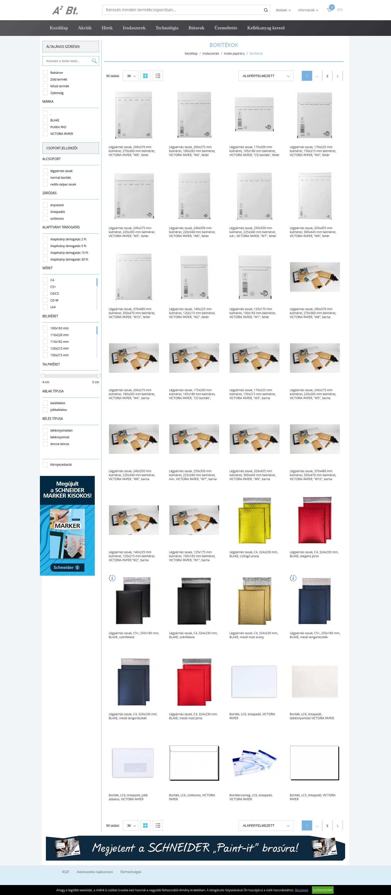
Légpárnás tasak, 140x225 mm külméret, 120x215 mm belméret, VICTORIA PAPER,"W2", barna (133, 556)
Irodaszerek (134, 27)
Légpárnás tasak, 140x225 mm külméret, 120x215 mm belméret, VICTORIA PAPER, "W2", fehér (193, 313)
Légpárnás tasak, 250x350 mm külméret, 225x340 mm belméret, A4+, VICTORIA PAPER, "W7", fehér (254, 232)
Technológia (167, 27)
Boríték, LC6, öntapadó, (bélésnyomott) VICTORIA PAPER (313, 716)
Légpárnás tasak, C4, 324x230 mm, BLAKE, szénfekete (194, 635)
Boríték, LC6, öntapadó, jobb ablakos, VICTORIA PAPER (129, 797)
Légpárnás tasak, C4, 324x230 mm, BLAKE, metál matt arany (255, 635)
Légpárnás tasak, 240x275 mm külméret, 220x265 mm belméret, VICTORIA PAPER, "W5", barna (314, 394)
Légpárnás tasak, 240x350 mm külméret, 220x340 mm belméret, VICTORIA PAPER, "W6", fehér (193, 232)
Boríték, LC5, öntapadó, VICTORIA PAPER (314, 797)
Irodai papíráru (235, 53)
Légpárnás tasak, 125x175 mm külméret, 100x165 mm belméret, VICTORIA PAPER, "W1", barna (193, 556)
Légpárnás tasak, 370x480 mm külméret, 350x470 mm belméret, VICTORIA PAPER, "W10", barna (314, 475)
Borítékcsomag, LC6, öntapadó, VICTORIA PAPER (252, 797)
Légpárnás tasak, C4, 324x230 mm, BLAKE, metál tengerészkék (134, 716)
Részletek (301, 890)
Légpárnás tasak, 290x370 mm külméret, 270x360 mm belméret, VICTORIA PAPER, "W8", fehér (133, 151)
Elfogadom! (322, 890)
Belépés (281, 10)
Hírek (107, 27)
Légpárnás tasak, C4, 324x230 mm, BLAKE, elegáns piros (315, 554)
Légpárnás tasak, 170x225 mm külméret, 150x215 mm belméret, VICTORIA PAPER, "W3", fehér (314, 151)
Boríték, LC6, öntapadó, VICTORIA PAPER (254, 716)
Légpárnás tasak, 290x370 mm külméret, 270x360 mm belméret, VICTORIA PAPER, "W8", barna (314, 313)
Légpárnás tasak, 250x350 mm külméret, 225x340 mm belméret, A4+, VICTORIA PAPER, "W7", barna (194, 475)
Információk (306, 10)
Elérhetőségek (130, 872)
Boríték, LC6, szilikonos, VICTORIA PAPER (193, 797)
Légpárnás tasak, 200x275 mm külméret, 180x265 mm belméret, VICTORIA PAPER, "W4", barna (133, 394)
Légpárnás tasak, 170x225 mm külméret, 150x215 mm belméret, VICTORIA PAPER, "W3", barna (254, 394)
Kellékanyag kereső (266, 27)
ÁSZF (65, 872)
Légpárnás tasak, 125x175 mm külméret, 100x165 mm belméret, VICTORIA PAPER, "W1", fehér (254, 313)
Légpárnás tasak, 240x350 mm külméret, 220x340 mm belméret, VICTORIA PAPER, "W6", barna (133, 475)
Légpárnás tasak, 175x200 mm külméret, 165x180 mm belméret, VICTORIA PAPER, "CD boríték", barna (193, 394)
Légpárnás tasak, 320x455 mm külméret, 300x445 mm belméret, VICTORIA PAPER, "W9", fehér (314, 232)
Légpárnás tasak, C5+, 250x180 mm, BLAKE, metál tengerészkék (316, 635)
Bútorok (196, 27)
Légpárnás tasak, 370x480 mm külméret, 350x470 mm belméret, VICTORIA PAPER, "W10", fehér (133, 313)
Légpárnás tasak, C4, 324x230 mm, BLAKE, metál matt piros (194, 716)
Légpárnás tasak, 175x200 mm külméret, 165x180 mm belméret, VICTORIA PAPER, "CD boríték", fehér (256, 151)
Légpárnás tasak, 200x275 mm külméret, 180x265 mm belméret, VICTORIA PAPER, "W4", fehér (193, 151)
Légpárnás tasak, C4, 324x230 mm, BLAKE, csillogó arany (255, 554)
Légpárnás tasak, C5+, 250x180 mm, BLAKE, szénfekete (135, 635)
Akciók (85, 27)
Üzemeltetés (225, 27)
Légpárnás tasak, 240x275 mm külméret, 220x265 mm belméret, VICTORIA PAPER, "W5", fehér (133, 232)
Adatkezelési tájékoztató (95, 872)
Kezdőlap (59, 27)
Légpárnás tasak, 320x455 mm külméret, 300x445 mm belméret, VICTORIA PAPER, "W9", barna (254, 475)
